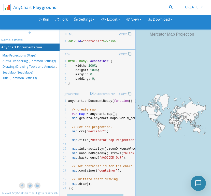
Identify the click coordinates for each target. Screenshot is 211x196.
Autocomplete (104, 94)
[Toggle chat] (198, 183)
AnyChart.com (21, 192)
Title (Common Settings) (20, 78)
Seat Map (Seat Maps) (18, 72)
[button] (134, 22)
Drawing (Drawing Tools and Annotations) (33, 66)
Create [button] (194, 7)
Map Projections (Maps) (19, 55)
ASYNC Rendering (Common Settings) (29, 61)
